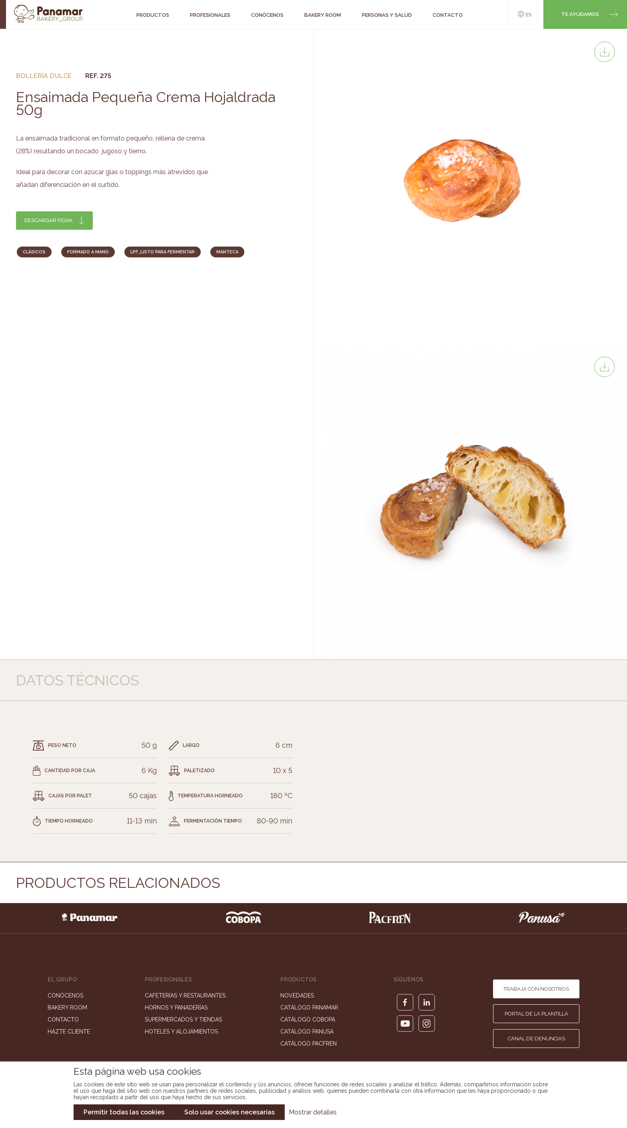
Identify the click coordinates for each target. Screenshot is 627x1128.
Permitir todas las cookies (124, 1112)
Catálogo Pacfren (308, 1043)
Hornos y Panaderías (176, 1007)
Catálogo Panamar (309, 1007)
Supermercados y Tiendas (183, 1019)
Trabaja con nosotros (536, 989)
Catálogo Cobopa (307, 1019)
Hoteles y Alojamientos (181, 1031)
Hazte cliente (69, 1031)
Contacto (63, 1019)
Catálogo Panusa (306, 1031)
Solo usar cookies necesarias (229, 1112)
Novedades (297, 995)
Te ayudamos (580, 14)
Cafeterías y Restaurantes (185, 995)
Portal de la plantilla (536, 1014)
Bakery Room (67, 1007)
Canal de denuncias (536, 1039)
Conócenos (65, 995)
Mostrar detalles (313, 1112)
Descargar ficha (48, 220)
